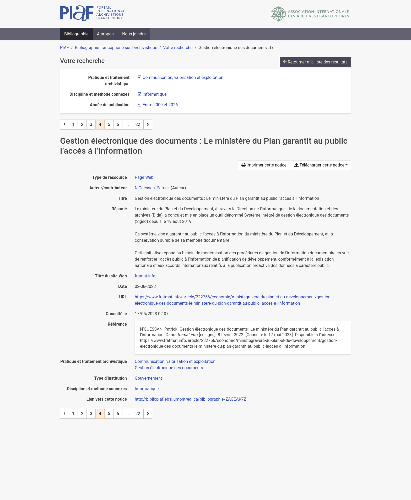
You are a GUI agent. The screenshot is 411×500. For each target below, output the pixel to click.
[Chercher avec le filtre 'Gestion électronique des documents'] (169, 367)
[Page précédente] (64, 125)
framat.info (145, 275)
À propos (105, 33)
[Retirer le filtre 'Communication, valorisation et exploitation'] (183, 77)
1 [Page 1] (73, 124)
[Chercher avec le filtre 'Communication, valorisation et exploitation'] (175, 361)
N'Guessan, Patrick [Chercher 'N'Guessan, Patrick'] (152, 187)
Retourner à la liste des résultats (315, 62)
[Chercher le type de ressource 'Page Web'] (144, 177)
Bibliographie (76, 33)
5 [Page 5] (109, 124)
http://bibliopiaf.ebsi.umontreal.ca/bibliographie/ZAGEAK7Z (190, 399)
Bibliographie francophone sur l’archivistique (116, 47)
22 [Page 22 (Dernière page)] (138, 124)
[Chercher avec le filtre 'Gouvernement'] (148, 378)
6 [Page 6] (118, 124)
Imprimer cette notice (263, 165)
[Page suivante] (147, 125)
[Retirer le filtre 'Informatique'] (155, 94)
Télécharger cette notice (319, 165)
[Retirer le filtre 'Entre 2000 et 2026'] (160, 104)
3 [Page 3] (91, 124)
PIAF (64, 47)
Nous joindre (134, 33)
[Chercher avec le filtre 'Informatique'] (147, 388)
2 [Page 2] (82, 124)
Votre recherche (177, 47)
